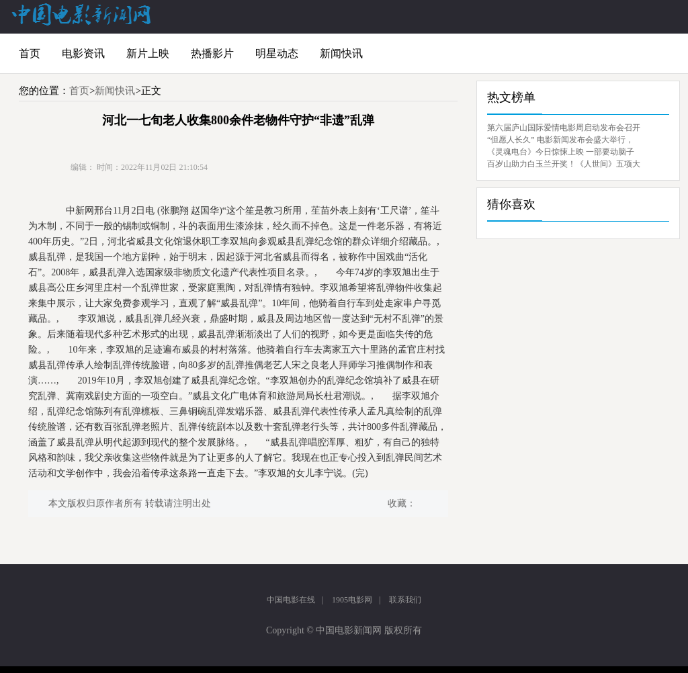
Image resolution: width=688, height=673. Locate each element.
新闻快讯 (341, 53)
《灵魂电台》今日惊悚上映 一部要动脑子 (560, 151)
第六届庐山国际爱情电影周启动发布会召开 (563, 127)
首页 (29, 53)
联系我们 (405, 599)
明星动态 (276, 53)
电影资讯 (83, 53)
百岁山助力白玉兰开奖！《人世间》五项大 (563, 164)
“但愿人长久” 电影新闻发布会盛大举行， (560, 139)
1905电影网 (352, 599)
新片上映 (147, 53)
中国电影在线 (291, 599)
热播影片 (212, 53)
